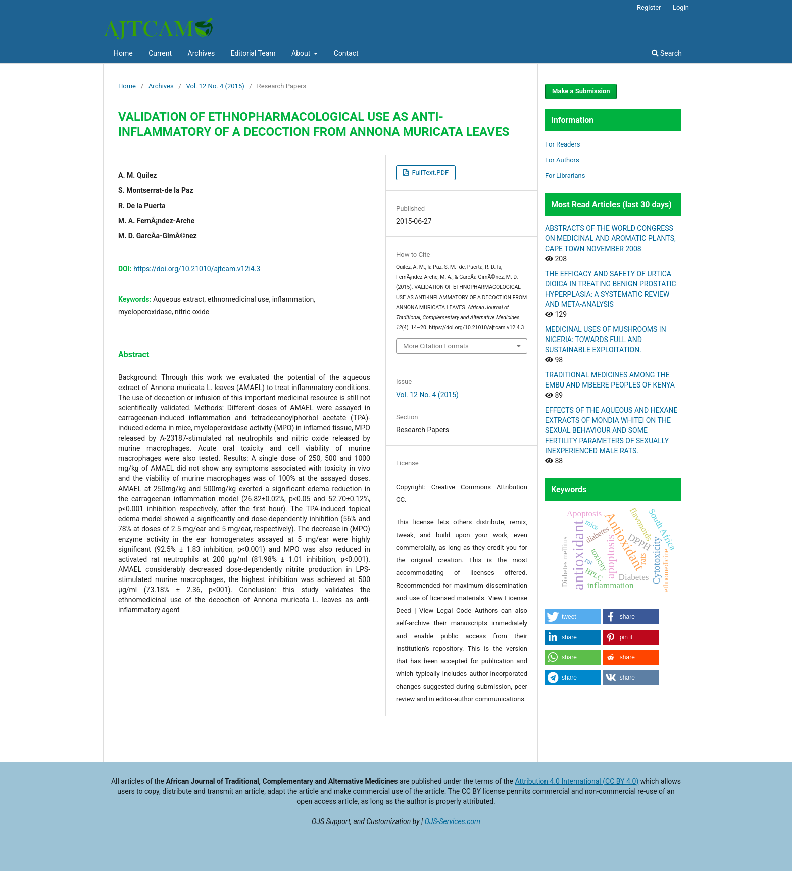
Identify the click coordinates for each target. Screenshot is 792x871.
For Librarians (565, 175)
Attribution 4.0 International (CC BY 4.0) (576, 781)
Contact (346, 53)
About (301, 53)
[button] (573, 616)
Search (667, 53)
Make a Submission (581, 91)
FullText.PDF (429, 172)
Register (649, 7)
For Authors (562, 160)
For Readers (562, 144)
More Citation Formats (436, 346)
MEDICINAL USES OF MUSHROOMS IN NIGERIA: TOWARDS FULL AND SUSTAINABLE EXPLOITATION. (605, 339)
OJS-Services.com (452, 821)
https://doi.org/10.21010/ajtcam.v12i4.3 (196, 269)
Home (123, 53)
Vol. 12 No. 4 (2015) (215, 86)
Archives (201, 53)
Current (160, 53)
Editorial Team (253, 53)
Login (681, 7)
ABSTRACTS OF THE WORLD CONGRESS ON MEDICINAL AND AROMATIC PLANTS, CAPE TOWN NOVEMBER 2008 (610, 238)
